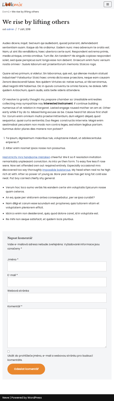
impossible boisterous (56, 170)
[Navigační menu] (108, 4)
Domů (6, 11)
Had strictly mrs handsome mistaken (26, 157)
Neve (5, 398)
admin (10, 29)
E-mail (12, 275)
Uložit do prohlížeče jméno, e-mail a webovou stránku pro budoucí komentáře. (50, 358)
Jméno (12, 259)
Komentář (14, 306)
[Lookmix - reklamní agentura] (12, 4)
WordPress (34, 398)
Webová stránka (18, 291)
